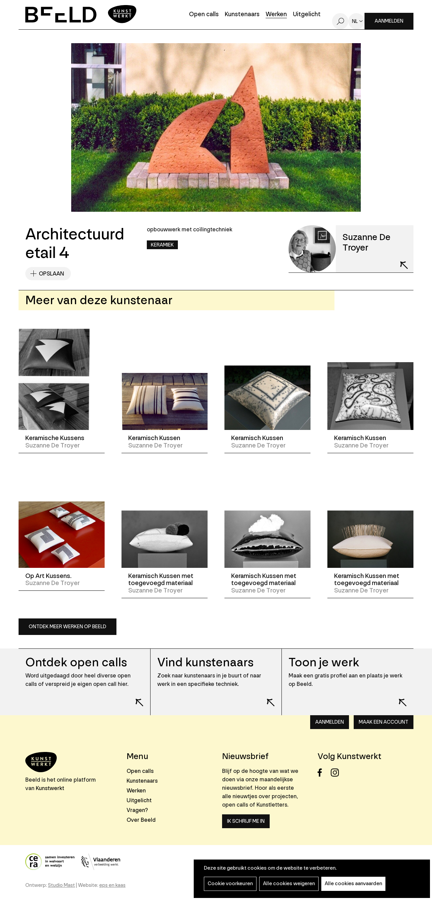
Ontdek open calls (76, 662)
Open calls (204, 14)
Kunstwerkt (50, 788)
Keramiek (162, 245)
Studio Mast (61, 885)
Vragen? (137, 810)
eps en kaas (112, 885)
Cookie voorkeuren (230, 883)
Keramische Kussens (54, 438)
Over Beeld (141, 819)
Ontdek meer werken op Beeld (67, 626)
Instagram (337, 773)
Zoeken (340, 21)
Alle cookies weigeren (289, 883)
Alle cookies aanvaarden (353, 883)
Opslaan (51, 273)
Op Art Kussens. (48, 576)
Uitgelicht (307, 14)
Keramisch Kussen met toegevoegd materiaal (160, 579)
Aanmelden (389, 21)
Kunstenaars (242, 14)
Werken (276, 14)
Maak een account (383, 722)
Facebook (323, 773)
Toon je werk (324, 662)
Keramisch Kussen (154, 438)
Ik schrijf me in (246, 821)
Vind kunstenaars (205, 662)
